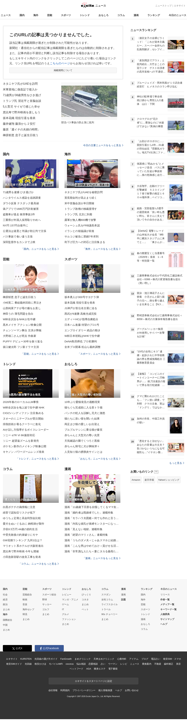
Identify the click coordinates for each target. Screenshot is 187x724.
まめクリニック (83, 659)
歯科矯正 (168, 664)
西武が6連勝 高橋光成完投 (80, 313)
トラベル (106, 609)
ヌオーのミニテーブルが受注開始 (23, 418)
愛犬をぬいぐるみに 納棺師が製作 (23, 523)
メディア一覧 (167, 604)
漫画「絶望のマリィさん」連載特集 (86, 534)
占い (103, 664)
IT (63, 609)
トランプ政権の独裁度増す (80, 208)
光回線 (28, 664)
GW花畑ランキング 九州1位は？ (22, 540)
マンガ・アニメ (70, 599)
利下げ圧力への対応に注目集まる (84, 242)
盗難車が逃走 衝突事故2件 (19, 214)
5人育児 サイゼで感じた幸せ (21, 106)
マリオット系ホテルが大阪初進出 (23, 545)
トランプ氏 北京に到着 (78, 214)
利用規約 (64, 690)
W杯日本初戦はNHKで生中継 (82, 335)
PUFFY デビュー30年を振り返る (23, 341)
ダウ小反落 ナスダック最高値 (21, 203)
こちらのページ (60, 63)
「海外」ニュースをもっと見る (101, 248)
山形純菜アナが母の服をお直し (22, 308)
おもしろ (104, 15)
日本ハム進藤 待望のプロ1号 (81, 324)
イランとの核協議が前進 (79, 230)
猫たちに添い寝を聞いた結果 (82, 418)
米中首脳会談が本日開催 (79, 203)
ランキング (153, 15)
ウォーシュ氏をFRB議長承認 (82, 225)
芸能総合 (27, 594)
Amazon (136, 479)
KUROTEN (26, 659)
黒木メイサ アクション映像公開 (22, 324)
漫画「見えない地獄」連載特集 (83, 529)
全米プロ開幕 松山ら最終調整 (82, 346)
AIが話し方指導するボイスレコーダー (26, 429)
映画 (25, 599)
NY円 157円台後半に (15, 225)
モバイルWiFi (56, 664)
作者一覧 (165, 599)
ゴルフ (45, 609)
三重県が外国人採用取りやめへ (22, 219)
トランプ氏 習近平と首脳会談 (22, 100)
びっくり (86, 594)
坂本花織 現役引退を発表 (19, 118)
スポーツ (66, 15)
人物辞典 (165, 614)
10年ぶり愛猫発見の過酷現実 (82, 401)
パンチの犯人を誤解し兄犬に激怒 (84, 413)
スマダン (106, 594)
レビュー (66, 594)
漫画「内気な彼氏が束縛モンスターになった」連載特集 (92, 523)
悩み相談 (81, 664)
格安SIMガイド (14, 664)
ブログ (144, 659)
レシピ (123, 664)
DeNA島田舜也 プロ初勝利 (80, 341)
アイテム (133, 659)
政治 (5, 604)
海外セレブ (28, 609)
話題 (123, 599)
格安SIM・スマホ (172, 659)
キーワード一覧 (168, 609)
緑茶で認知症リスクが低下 (19, 512)
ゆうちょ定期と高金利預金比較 (22, 518)
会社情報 (52, 690)
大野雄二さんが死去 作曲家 (19, 335)
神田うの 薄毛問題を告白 (18, 313)
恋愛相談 (93, 664)
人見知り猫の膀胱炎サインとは (83, 451)
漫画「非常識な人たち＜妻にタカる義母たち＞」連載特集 (92, 551)
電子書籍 (113, 668)
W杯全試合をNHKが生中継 (19, 319)
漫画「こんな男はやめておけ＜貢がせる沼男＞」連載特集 (92, 545)
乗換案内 (146, 664)
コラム (121, 15)
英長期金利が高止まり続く (80, 197)
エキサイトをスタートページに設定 (93, 681)
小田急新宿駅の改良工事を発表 (22, 556)
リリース (165, 594)
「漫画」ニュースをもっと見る (101, 558)
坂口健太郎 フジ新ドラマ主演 (21, 346)
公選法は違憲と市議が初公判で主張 (24, 230)
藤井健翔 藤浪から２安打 (19, 123)
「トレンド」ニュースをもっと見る (37, 458)
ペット (85, 609)
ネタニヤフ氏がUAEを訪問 (20, 83)
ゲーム (65, 604)
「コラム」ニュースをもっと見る (39, 563)
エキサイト (180, 5)
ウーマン (112, 664)
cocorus (70, 664)
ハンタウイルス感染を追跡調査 (22, 197)
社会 (5, 594)
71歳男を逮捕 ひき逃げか (18, 192)
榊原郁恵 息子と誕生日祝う (20, 135)
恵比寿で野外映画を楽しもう (21, 112)
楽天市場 (149, 479)
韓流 (25, 614)
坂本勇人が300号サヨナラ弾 (81, 297)
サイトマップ (167, 619)
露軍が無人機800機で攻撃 (80, 219)
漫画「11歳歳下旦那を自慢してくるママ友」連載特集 (92, 507)
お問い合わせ (132, 690)
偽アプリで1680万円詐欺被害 (21, 208)
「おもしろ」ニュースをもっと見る (99, 458)
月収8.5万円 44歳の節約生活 (20, 529)
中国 (5, 625)
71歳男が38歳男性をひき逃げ (22, 95)
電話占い (155, 659)
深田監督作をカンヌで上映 (19, 242)
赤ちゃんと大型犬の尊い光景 (82, 435)
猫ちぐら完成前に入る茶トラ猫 (83, 407)
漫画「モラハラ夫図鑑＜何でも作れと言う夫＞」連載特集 (92, 518)
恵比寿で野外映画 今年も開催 (21, 551)
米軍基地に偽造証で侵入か (20, 89)
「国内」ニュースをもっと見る (40, 248)
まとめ (6, 609)
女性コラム (107, 599)
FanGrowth (66, 659)
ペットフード (76, 668)
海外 (35, 15)
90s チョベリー (109, 614)
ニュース (6, 15)
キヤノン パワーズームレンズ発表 (23, 451)
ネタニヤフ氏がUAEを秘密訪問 (83, 192)
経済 (5, 599)
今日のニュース (177, 15)
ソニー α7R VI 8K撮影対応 (19, 435)
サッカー (47, 604)
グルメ (65, 614)
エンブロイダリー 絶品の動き (82, 330)
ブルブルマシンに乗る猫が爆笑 (83, 429)
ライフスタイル (109, 604)
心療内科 (121, 659)
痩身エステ (99, 668)
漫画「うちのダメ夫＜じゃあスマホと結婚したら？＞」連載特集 (92, 540)
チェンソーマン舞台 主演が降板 (22, 330)
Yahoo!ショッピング (168, 479)
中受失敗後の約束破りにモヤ (20, 534)
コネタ (85, 599)
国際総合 (7, 620)
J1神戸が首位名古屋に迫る (80, 308)
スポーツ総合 (49, 594)
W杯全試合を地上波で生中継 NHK (23, 407)
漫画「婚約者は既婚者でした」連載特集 (88, 512)
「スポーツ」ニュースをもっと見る (99, 353)
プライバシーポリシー (84, 690)
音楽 (25, 604)
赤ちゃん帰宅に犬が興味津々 (82, 446)
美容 (178, 664)
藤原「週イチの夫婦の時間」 (21, 129)
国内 (22, 15)
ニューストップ (163, 5)
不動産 (157, 664)
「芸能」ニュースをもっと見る (40, 353)
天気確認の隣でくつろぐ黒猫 (82, 440)
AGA (88, 668)
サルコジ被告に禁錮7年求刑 (81, 236)
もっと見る (176, 463)
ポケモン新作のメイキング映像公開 (24, 446)
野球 (44, 599)
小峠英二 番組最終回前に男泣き (22, 302)
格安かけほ (40, 664)
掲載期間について (63, 70)
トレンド (85, 15)
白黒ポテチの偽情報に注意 (19, 507)
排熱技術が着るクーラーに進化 (22, 424)
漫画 (136, 15)
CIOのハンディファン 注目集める (23, 413)
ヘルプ (163, 624)
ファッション (69, 619)
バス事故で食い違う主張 (18, 236)
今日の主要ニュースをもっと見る (103, 145)
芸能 (49, 15)
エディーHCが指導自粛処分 (81, 319)
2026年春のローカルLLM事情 (21, 401)
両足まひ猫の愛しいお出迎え (82, 424)
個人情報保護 (105, 690)
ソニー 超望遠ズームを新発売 (21, 440)
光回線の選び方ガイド (45, 659)
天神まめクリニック (104, 659)
